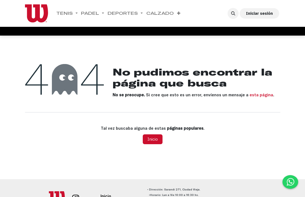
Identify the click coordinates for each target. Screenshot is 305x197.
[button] (233, 13)
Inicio (152, 139)
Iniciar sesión (259, 13)
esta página (261, 94)
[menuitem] (67, 13)
